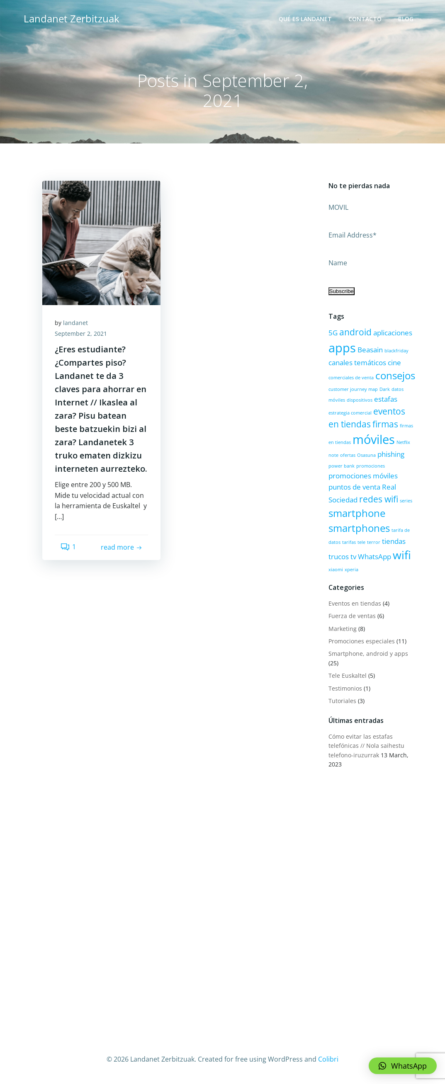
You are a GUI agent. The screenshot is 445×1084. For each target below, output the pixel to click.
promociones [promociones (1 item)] (370, 466)
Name (337, 262)
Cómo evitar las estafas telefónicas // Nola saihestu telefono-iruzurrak (366, 745)
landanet (75, 323)
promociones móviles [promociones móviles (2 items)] (363, 475)
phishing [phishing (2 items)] (390, 454)
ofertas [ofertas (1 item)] (347, 455)
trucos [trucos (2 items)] (338, 556)
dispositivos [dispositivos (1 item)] (359, 400)
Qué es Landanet (305, 19)
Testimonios (345, 688)
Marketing (342, 629)
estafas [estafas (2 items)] (385, 399)
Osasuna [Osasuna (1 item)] (366, 455)
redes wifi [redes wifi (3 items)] (378, 499)
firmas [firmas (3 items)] (385, 424)
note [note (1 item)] (333, 455)
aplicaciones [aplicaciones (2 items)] (392, 332)
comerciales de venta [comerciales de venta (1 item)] (351, 378)
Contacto (365, 19)
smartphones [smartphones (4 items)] (359, 528)
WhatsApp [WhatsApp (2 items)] (374, 556)
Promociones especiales (361, 641)
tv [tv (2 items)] (353, 556)
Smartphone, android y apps (368, 653)
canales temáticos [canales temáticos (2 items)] (357, 362)
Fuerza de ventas (352, 616)
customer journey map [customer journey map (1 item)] (353, 389)
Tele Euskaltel (347, 675)
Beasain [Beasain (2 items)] (370, 349)
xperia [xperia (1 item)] (351, 569)
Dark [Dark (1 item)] (384, 389)
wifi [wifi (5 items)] (402, 555)
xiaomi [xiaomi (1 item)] (335, 569)
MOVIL (338, 207)
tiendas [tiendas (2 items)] (394, 541)
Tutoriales (342, 701)
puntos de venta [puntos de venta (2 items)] (354, 487)
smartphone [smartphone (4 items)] (356, 513)
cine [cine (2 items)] (394, 362)
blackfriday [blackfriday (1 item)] (396, 351)
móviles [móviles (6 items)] (374, 439)
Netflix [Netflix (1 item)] (403, 442)
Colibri (328, 1059)
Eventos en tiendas (354, 603)
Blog (405, 19)
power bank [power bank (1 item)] (341, 466)
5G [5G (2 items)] (333, 332)
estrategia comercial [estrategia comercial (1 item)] (350, 413)
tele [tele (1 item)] (361, 542)
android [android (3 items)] (355, 332)
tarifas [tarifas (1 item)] (349, 542)
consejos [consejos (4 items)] (395, 375)
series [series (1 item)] (406, 501)
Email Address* (352, 235)
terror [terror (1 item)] (373, 542)
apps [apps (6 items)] (342, 348)
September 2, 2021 (81, 333)
